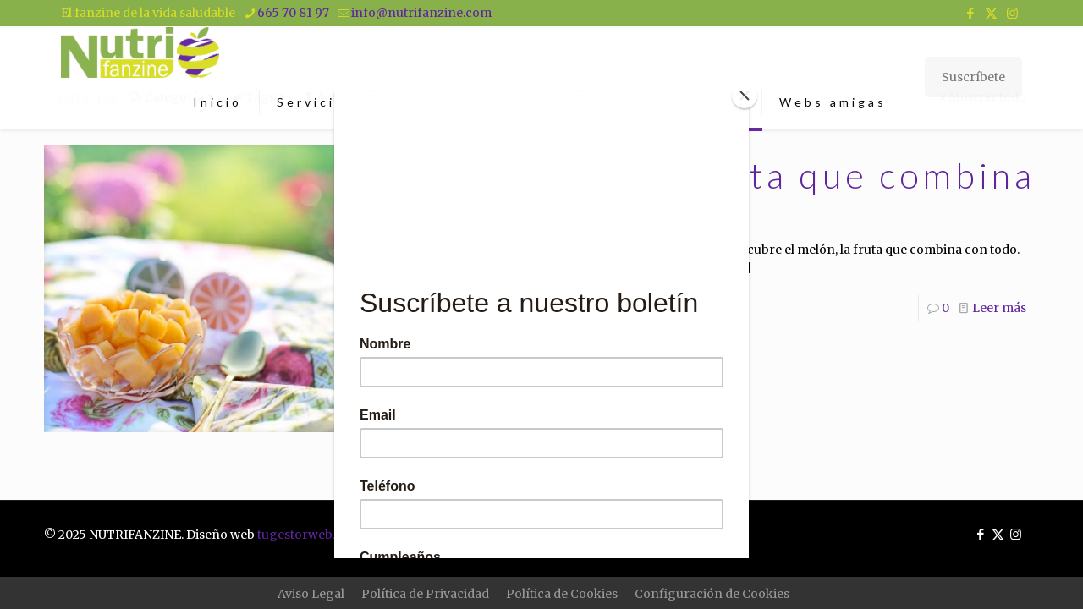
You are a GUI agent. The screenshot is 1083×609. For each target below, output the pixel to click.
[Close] (744, 95)
